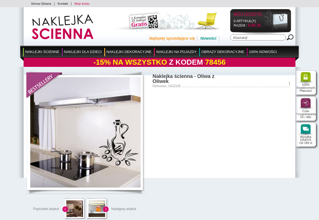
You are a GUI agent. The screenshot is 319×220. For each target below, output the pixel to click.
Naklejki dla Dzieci (83, 52)
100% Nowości (263, 52)
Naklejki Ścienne (42, 52)
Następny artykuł (123, 209)
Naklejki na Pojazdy (176, 52)
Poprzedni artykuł (46, 209)
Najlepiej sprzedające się (172, 38)
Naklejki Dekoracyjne (129, 52)
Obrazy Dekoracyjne (222, 52)
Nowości (208, 38)
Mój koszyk (248, 14)
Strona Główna (41, 3)
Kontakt (63, 3)
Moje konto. (82, 3)
